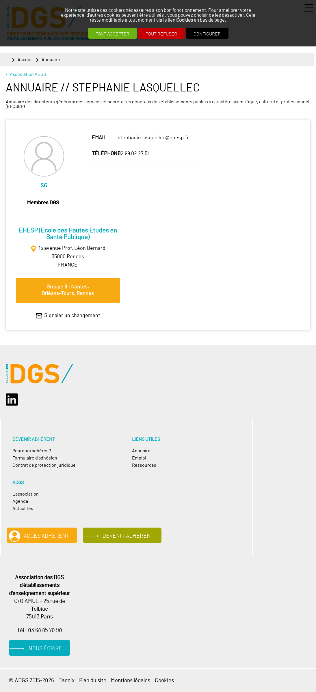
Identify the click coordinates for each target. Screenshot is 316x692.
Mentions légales (130, 680)
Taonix (67, 680)
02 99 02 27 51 (133, 153)
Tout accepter (112, 34)
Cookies (184, 20)
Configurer (207, 34)
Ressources (144, 465)
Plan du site (92, 680)
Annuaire (51, 59)
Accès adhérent (46, 536)
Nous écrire (45, 648)
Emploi (139, 458)
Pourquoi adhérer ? (31, 451)
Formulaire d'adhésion (34, 458)
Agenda (20, 501)
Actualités (22, 509)
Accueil (25, 59)
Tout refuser (161, 34)
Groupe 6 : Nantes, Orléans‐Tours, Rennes (68, 290)
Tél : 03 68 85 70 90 (39, 630)
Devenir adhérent (128, 536)
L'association (25, 494)
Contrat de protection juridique (44, 465)
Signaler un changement (72, 315)
